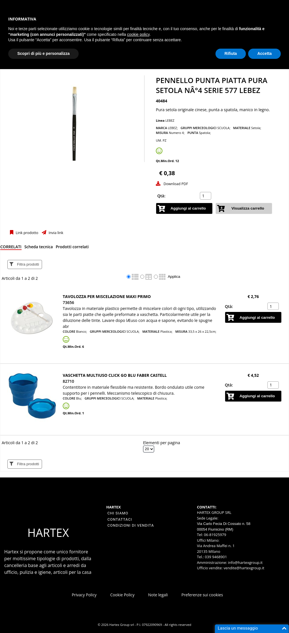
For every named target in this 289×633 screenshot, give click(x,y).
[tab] (11, 247)
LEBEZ (169, 120)
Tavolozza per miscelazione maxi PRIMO (107, 296)
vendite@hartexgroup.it (244, 567)
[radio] (129, 277)
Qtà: (161, 195)
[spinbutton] (206, 196)
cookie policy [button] (138, 34)
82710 (68, 381)
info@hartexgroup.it (245, 562)
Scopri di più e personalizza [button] (43, 53)
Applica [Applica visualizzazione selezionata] (174, 276)
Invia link (55, 232)
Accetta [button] (264, 53)
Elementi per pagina (161, 442)
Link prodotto (26, 232)
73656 (68, 302)
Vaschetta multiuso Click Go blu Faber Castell (115, 375)
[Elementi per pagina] (148, 449)
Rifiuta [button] (231, 53)
